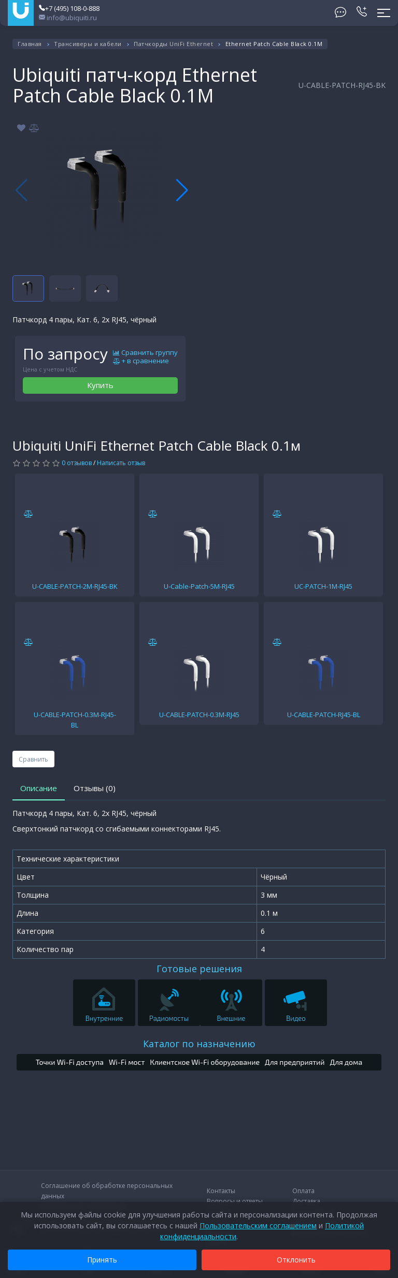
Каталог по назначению (199, 1043)
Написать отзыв (121, 462)
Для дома (346, 1062)
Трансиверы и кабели (88, 44)
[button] (182, 190)
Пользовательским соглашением (258, 1225)
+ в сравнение (141, 361)
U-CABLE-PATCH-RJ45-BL (323, 714)
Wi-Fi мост (127, 1062)
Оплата (303, 1190)
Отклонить (296, 1260)
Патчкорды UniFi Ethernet (173, 44)
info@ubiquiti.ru (68, 17)
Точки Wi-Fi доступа (70, 1062)
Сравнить (33, 759)
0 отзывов (77, 462)
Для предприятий (295, 1062)
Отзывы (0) (95, 788)
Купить (100, 385)
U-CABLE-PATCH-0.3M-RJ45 (199, 714)
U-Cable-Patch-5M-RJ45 (199, 586)
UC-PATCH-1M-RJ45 (323, 586)
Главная (30, 44)
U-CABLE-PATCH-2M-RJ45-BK (75, 586)
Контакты (221, 1190)
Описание (38, 788)
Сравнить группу (145, 353)
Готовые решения (199, 968)
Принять (102, 1260)
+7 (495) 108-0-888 (69, 8)
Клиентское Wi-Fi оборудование (205, 1062)
